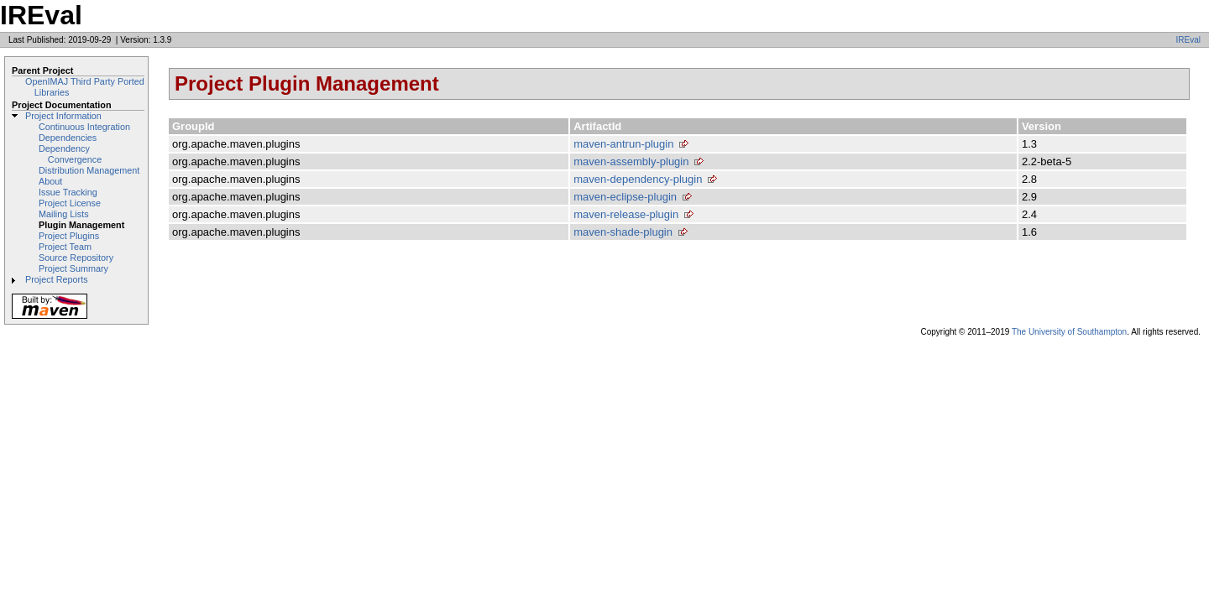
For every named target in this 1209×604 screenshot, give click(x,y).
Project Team (65, 247)
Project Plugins (69, 236)
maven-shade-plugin (623, 232)
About (50, 181)
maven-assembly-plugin (630, 161)
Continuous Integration (84, 127)
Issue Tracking (68, 192)
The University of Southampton (1069, 331)
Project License (70, 203)
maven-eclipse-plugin (625, 196)
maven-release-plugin (625, 214)
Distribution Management (89, 170)
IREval (1188, 39)
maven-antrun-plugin (623, 144)
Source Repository (76, 258)
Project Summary (73, 268)
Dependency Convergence (70, 153)
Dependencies (68, 138)
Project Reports (56, 279)
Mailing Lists (64, 214)
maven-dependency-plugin (637, 179)
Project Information (63, 116)
